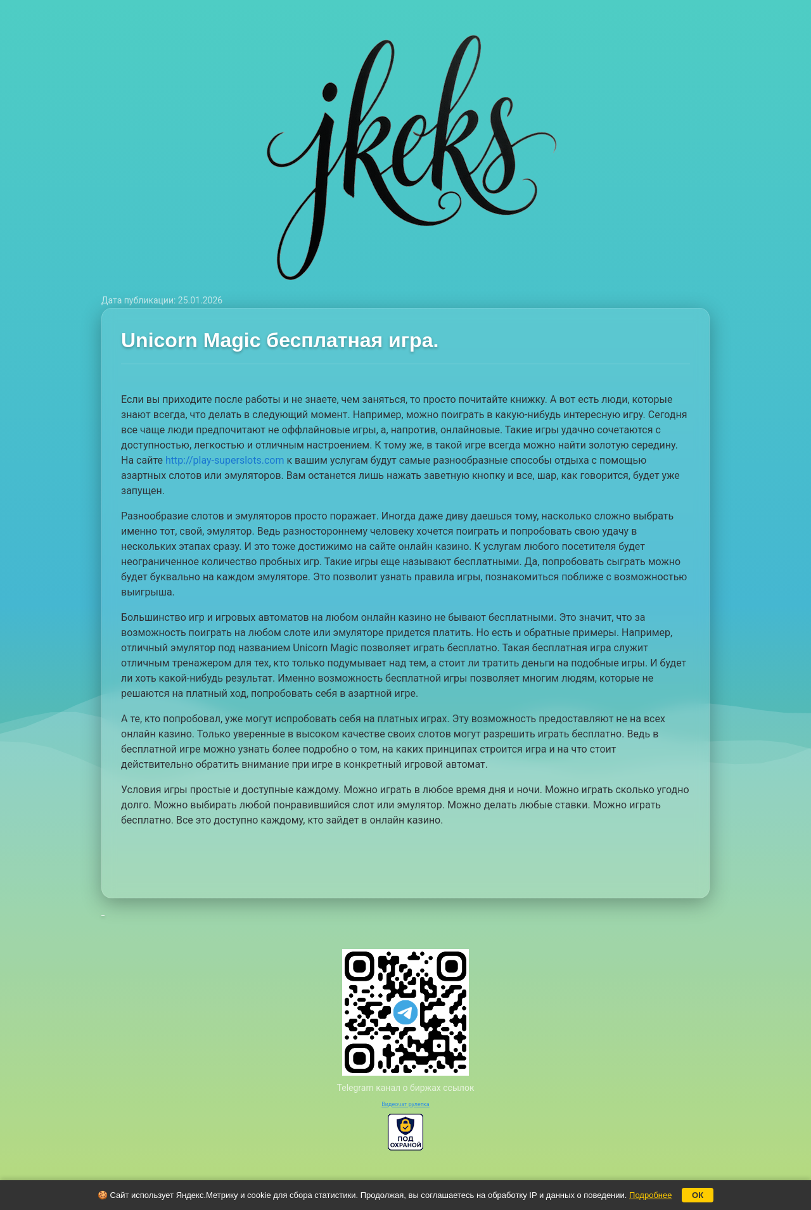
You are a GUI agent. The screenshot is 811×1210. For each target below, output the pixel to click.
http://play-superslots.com (224, 460)
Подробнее (650, 1195)
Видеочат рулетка (405, 1104)
